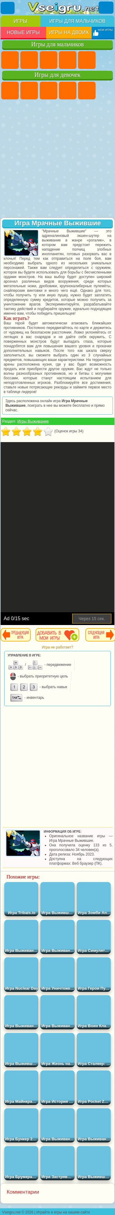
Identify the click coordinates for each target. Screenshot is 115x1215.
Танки (67, 60)
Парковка (10, 60)
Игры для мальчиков (77, 21)
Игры (20, 21)
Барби (67, 90)
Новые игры (23, 32)
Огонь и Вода (48, 90)
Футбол (29, 60)
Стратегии (48, 60)
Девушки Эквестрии (29, 90)
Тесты (87, 90)
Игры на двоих (69, 32)
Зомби (87, 60)
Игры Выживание (33, 421)
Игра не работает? (57, 647)
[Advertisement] (57, 159)
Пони (10, 90)
